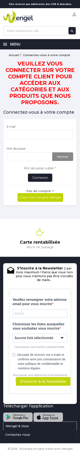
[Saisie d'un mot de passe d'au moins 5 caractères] (29, 156)
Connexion (40, 178)
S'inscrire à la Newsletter (43, 381)
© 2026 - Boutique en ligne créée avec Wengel (40, 448)
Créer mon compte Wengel (40, 197)
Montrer (62, 156)
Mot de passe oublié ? (40, 168)
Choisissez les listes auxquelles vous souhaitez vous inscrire (38, 326)
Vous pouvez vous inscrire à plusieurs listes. (40, 347)
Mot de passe (16, 148)
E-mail (11, 126)
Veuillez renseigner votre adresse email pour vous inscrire (40, 302)
